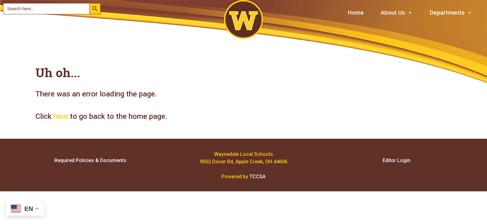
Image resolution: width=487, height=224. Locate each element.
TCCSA (257, 177)
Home (356, 12)
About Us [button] (397, 13)
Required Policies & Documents (90, 160)
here (60, 116)
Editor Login (396, 160)
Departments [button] (451, 13)
